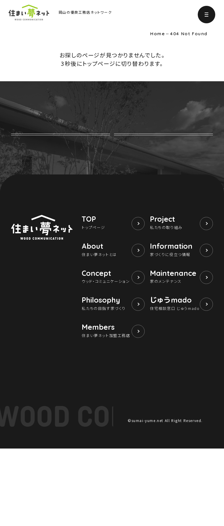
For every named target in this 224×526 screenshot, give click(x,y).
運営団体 (204, 489)
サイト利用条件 (141, 489)
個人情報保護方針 (175, 489)
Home (157, 33)
